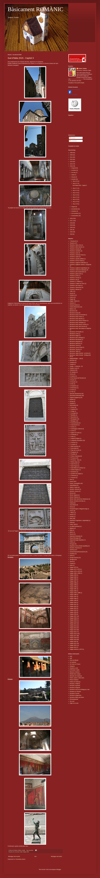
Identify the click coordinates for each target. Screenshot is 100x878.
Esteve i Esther (82, 68)
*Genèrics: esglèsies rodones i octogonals (80, 264)
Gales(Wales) (73, 485)
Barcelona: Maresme (75, 343)
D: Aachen (72, 376)
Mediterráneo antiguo (75, 674)
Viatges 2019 (73, 639)
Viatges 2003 (73, 608)
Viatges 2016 (73, 633)
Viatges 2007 (73, 616)
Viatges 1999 (73, 600)
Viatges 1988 (73, 583)
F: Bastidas (72, 415)
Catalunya (72, 370)
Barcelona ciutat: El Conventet (77, 314)
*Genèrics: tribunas (75, 289)
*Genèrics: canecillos (75, 251)
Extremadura (73, 405)
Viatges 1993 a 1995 (75, 592)
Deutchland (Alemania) (75, 395)
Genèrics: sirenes (74, 491)
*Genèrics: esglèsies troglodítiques (79, 268)
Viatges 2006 (73, 614)
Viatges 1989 (73, 585)
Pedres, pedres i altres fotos (77, 678)
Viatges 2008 (73, 618)
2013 (71, 161)
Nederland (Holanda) (75, 536)
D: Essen (72, 380)
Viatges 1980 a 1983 (75, 573)
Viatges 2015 (26, 851)
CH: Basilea (73, 372)
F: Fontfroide (73, 434)
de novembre (74, 213)
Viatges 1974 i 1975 (75, 569)
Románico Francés (74, 693)
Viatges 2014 (73, 629)
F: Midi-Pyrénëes (74, 446)
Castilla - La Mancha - (75, 366)
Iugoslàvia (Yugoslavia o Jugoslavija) (79, 520)
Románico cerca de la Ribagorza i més (80, 689)
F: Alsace (72, 407)
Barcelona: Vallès (74, 351)
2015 (71, 166)
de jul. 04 (75, 181)
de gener (73, 168)
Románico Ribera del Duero (77, 697)
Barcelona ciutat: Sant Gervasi (77, 326)
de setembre (74, 209)
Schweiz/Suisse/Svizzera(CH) (77, 551)
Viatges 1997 (73, 596)
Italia (21, 851)
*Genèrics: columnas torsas (77, 254)
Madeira (72, 528)
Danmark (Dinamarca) (75, 393)
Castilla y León (73, 368)
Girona (71, 493)
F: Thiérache (73, 475)
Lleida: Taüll (73, 524)
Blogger (59, 869)
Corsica (72, 374)
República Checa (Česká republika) (79, 546)
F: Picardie (72, 454)
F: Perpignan (73, 452)
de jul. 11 (75, 188)
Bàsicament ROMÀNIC (35, 9)
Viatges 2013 (73, 628)
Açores (71, 293)
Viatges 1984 (73, 575)
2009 (71, 152)
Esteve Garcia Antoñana (74, 89)
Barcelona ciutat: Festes (76, 316)
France (71, 481)
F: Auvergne (73, 413)
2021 (71, 229)
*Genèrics (72, 243)
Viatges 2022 (73, 645)
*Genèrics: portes (74, 275)
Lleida (71, 522)
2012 (71, 159)
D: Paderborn (73, 386)
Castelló (72, 364)
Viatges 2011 (73, 624)
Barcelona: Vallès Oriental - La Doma (79, 353)
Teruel (71, 561)
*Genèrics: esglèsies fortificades (78, 262)
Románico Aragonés (75, 687)
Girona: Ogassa (74, 495)
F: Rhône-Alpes (74, 462)
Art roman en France (75, 664)
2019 (71, 225)
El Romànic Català (74, 670)
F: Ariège (72, 411)
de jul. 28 (75, 204)
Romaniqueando (74, 699)
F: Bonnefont (73, 417)
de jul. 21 (75, 197)
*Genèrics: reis (73, 279)
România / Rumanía (75, 548)
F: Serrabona (73, 471)
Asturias (72, 303)
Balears (72, 309)
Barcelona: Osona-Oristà (76, 347)
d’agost (73, 206)
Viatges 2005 (73, 612)
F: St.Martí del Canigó (75, 473)
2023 (71, 234)
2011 (71, 157)
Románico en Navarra (75, 691)
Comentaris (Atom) (20, 859)
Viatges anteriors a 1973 (76, 649)
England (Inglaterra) (75, 397)
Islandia (72, 516)
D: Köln (71, 384)
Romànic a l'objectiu (75, 683)
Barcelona (72, 310)
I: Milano (72, 512)
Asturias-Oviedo (74, 305)
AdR (71, 658)
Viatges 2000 (73, 602)
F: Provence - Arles (75, 460)
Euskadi (72, 403)
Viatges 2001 (73, 604)
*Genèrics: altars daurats (76, 247)
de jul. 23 (75, 199)
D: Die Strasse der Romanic (77, 378)
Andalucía (72, 295)
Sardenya (72, 549)
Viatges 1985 (73, 577)
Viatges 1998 (73, 598)
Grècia (71, 507)
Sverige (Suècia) (74, 557)
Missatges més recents (14, 856)
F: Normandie (73, 448)
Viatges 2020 (73, 641)
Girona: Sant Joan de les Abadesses (79, 499)
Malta (71, 530)
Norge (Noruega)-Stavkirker (77, 540)
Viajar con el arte (74, 703)
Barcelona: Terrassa (75, 349)
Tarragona (72, 559)
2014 (71, 164)
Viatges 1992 (73, 590)
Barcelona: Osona (74, 345)
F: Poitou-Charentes (75, 456)
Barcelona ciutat (74, 313)
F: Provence (73, 458)
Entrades (72, 138)
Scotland (72, 553)
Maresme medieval (74, 672)
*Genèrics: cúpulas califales (77, 258)
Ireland (71, 514)
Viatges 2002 (73, 606)
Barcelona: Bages (74, 335)
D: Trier (71, 391)
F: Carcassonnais (74, 423)
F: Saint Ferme (73, 464)
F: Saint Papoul (74, 466)
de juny (73, 177)
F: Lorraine (72, 444)
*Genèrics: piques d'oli (75, 273)
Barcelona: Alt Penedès (76, 331)
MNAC (71, 532)
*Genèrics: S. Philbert (75, 281)
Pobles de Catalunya (75, 681)
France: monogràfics (75, 483)
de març (73, 172)
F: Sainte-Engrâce (74, 469)
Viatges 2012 (73, 626)
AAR (71, 656)
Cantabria (72, 362)
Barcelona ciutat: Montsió (76, 318)
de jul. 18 (75, 195)
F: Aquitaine (73, 409)
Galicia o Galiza (74, 487)
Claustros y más (74, 668)
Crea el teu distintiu (72, 94)
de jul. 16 (75, 192)
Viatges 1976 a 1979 (75, 571)
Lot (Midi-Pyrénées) (75, 526)
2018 (71, 223)
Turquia (72, 563)
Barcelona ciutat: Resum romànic (78, 324)
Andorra (72, 297)
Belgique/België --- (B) (75, 358)
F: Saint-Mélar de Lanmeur (76, 467)
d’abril (73, 174)
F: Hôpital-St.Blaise (75, 438)
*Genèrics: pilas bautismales (77, 271)
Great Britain (73, 505)
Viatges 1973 (73, 567)
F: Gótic (72, 436)
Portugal (72, 544)
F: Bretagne (73, 421)
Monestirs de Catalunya (76, 676)
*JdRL (71, 291)
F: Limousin (73, 442)
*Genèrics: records (74, 277)
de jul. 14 (75, 190)
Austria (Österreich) (75, 307)
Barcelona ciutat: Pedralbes (77, 322)
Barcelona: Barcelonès (75, 339)
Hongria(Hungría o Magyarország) (78, 508)
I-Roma (71, 510)
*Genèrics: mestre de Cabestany (78, 270)
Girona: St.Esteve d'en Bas (77, 501)
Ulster (71, 565)
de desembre (74, 215)
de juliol (73, 179)
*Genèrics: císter (74, 253)
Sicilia (71, 555)
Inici (35, 856)
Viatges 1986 (73, 579)
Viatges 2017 (73, 635)
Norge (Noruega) (74, 538)
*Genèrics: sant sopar (75, 285)
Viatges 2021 (73, 643)
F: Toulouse (73, 477)
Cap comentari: (30, 850)
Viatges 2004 (73, 610)
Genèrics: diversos (74, 489)
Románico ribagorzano (75, 695)
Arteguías (72, 666)
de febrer (73, 170)
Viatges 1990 (73, 587)
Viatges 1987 (73, 581)
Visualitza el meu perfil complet (76, 82)
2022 (71, 232)
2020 (71, 227)
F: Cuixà (72, 430)
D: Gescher (73, 382)
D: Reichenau (73, 387)
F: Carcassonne (74, 425)
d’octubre (74, 211)
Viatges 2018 (73, 637)
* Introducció (73, 241)
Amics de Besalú (74, 660)
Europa (71, 401)
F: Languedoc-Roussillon (76, 440)
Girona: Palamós (74, 497)
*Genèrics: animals (74, 249)
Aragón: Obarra (74, 301)
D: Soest (72, 389)
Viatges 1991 (73, 588)
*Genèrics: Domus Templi (76, 260)
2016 (71, 218)
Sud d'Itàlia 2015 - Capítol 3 (21, 58)
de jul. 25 (75, 201)
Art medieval (73, 662)
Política (71, 542)
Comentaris (73, 140)
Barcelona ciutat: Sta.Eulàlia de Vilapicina (80, 328)
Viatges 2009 (73, 620)
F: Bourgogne (73, 419)
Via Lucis (72, 701)
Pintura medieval (74, 679)
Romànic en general (75, 685)
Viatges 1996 (73, 594)
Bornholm (72, 360)
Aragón (71, 299)
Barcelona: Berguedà (75, 341)
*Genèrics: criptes (74, 256)
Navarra (72, 534)
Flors (71, 479)
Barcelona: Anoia (74, 333)
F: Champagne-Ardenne (76, 428)
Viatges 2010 (73, 622)
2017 (71, 220)
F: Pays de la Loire (74, 450)
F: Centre (72, 427)
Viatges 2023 (73, 647)
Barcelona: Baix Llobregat (76, 337)
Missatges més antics (56, 856)
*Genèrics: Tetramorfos (76, 287)
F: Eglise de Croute (75, 432)
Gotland (72, 503)
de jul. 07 (75, 183)
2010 (71, 155)
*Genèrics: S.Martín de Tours (77, 283)
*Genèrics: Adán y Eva (75, 245)
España (72, 399)
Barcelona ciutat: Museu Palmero (78, 320)
